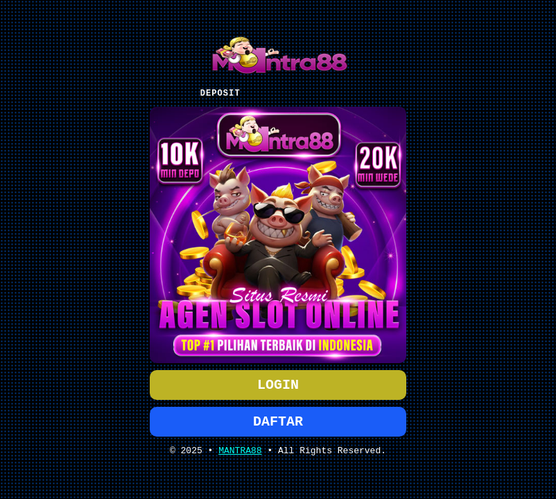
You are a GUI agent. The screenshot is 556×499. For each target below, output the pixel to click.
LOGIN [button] (278, 383)
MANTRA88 (239, 454)
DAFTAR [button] (278, 423)
